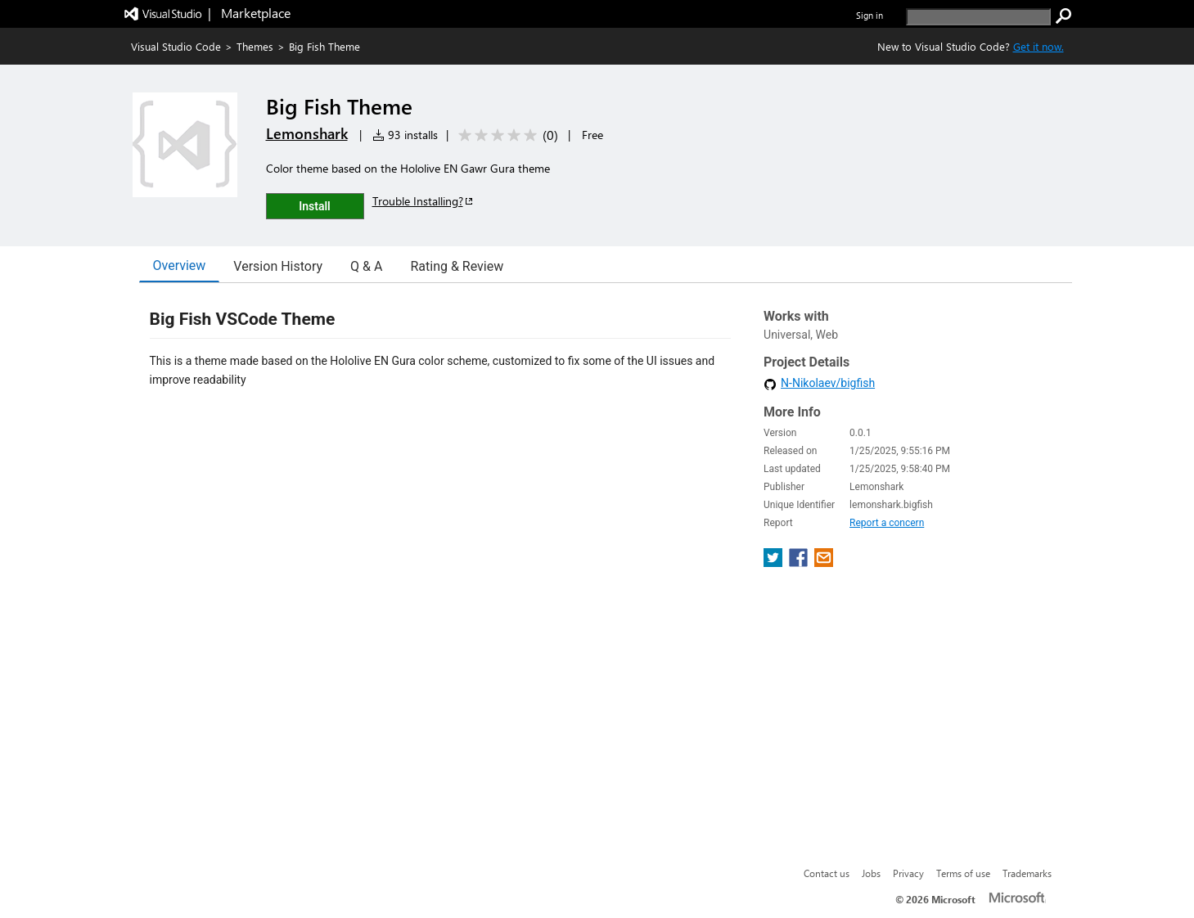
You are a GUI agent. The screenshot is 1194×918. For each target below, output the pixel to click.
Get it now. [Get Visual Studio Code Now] (1038, 46)
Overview (179, 265)
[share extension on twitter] (774, 562)
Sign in (869, 15)
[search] (978, 16)
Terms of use (963, 873)
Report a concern (886, 523)
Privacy (908, 873)
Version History (277, 266)
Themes (255, 46)
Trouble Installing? (423, 201)
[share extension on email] (824, 562)
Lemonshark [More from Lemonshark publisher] (307, 133)
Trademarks (1027, 873)
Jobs (871, 873)
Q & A (366, 266)
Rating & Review (456, 266)
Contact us (826, 873)
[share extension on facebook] (800, 562)
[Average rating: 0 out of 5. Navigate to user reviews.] (505, 135)
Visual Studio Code (176, 46)
